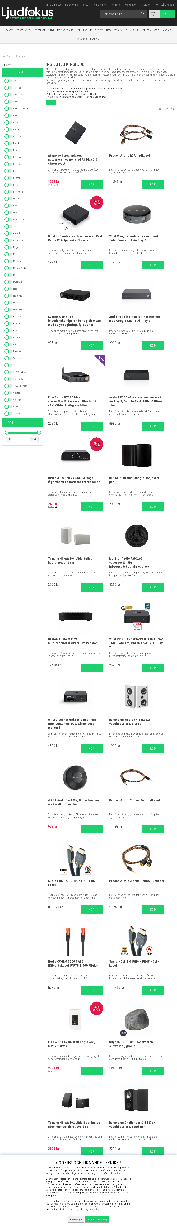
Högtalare (39, 30)
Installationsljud (116, 30)
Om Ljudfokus (53, 4)
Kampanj (95, 39)
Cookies (146, 1145)
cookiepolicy (114, 1173)
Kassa (167, 14)
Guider (146, 4)
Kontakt (86, 4)
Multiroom (96, 30)
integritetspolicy (61, 1203)
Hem (4, 56)
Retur (146, 1149)
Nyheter (116, 4)
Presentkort (131, 4)
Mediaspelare (65, 30)
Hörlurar (81, 30)
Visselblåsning (146, 1123)
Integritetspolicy (146, 1141)
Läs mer (51, 102)
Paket (9, 30)
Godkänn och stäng (97, 1219)
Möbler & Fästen (150, 30)
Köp (121, 184)
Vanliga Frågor (146, 1132)
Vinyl (51, 30)
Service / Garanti (146, 1154)
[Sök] (123, 14)
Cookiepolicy (71, 1209)
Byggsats (82, 39)
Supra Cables (89, 1020)
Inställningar (76, 1219)
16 (115, 938)
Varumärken (101, 4)
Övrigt (167, 30)
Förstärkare (22, 30)
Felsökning (71, 4)
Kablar (134, 30)
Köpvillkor (146, 1128)
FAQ (155, 4)
